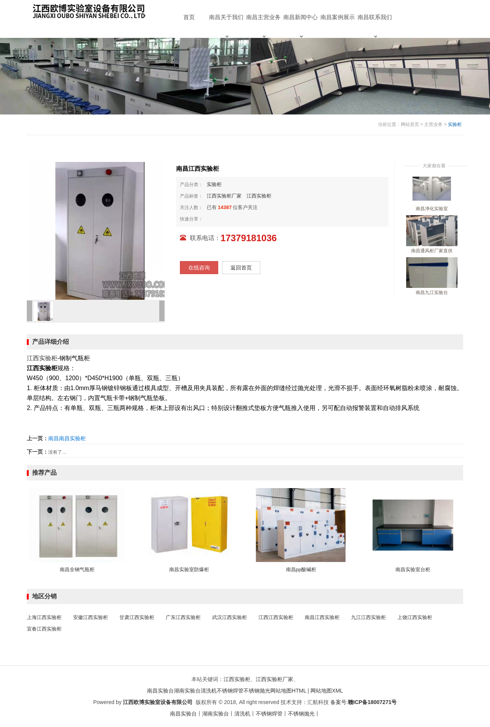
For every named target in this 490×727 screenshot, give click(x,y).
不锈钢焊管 (230, 691)
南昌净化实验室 (432, 208)
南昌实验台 (160, 691)
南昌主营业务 (263, 26)
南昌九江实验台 (432, 292)
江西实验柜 (259, 196)
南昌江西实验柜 (322, 617)
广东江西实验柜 (183, 617)
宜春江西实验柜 (44, 629)
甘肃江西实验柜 (136, 617)
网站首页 (410, 124)
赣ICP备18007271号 (372, 702)
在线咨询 (199, 268)
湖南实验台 (187, 691)
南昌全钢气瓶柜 (77, 569)
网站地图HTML (288, 691)
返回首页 (241, 268)
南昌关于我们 (226, 26)
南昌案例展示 (337, 17)
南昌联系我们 (375, 26)
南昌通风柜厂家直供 (431, 250)
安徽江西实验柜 (90, 617)
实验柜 (455, 124)
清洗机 (209, 691)
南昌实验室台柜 (412, 569)
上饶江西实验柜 (414, 617)
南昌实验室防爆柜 (189, 569)
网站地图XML (326, 691)
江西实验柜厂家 (224, 196)
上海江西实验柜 (44, 617)
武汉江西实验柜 (229, 617)
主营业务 (433, 124)
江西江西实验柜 (275, 617)
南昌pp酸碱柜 (301, 569)
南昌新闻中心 (300, 26)
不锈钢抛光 (256, 691)
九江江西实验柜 (368, 617)
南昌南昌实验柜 (67, 438)
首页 (189, 17)
